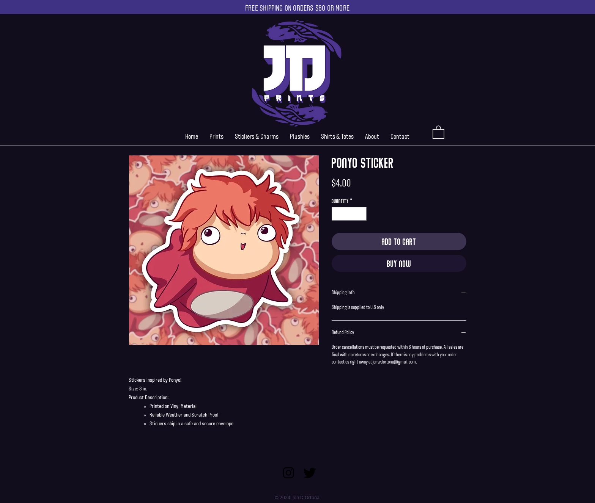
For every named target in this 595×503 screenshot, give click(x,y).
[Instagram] (288, 472)
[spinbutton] (349, 213)
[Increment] (361, 213)
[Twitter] (309, 472)
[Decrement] (337, 213)
